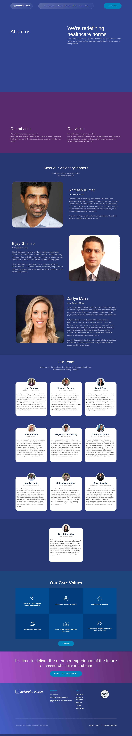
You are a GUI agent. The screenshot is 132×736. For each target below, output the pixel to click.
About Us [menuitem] (79, 702)
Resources (67, 6)
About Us (75, 6)
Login (87, 6)
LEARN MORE (66, 643)
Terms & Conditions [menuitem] (110, 725)
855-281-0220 (54, 694)
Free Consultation (113, 6)
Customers (52, 6)
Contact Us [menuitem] (80, 708)
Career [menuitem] (78, 705)
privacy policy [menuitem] (94, 725)
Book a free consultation (66, 673)
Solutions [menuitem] (79, 697)
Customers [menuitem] (79, 694)
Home (45, 6)
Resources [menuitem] (79, 700)
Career (81, 6)
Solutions (59, 6)
